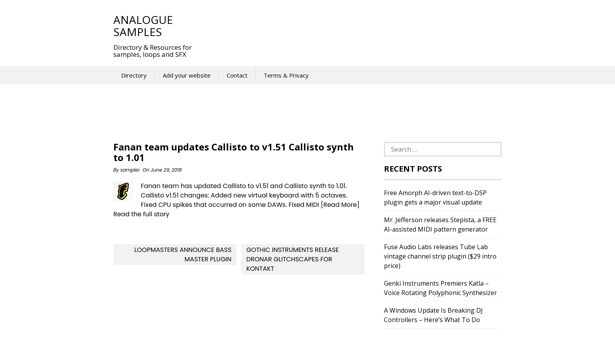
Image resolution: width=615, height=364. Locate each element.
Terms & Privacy (286, 75)
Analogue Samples (143, 25)
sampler (130, 170)
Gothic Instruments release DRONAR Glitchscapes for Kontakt (292, 259)
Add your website (187, 75)
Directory (134, 75)
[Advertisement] (346, 25)
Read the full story (141, 214)
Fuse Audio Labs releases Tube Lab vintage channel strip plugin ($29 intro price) (440, 256)
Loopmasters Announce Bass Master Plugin (182, 254)
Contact (237, 75)
